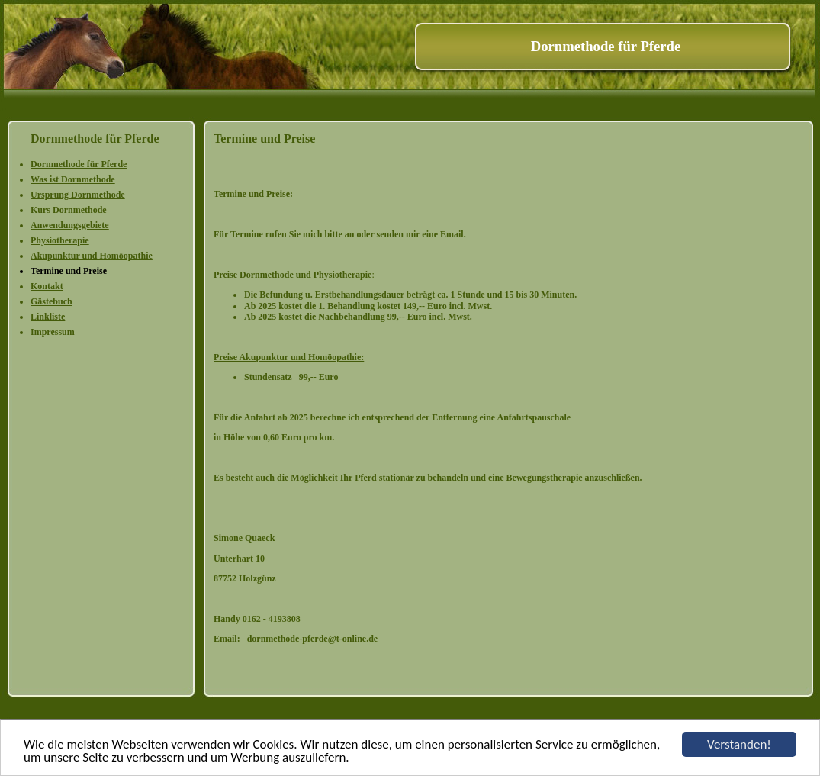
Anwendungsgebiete (70, 225)
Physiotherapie (60, 240)
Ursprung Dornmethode (78, 194)
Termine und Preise (69, 271)
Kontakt (47, 286)
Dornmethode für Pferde (79, 164)
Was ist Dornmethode (73, 179)
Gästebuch (51, 301)
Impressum (53, 332)
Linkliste (48, 316)
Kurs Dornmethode (69, 209)
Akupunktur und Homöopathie (92, 255)
